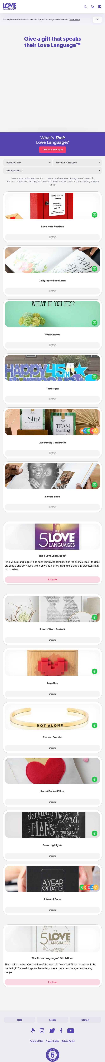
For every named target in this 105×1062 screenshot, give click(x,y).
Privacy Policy (52, 1041)
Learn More (74, 19)
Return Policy (68, 1041)
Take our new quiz (52, 149)
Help (19, 1019)
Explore (52, 579)
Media (52, 1019)
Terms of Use (36, 1041)
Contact (85, 1019)
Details (52, 237)
